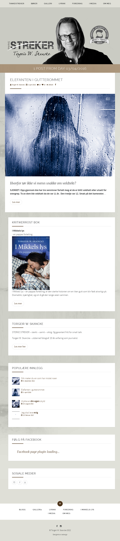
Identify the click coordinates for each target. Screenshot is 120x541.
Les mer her (20, 346)
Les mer (16, 202)
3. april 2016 (31, 85)
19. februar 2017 (28, 415)
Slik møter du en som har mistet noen (39, 378)
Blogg (22, 510)
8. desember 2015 (29, 381)
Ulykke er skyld (33, 401)
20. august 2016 (28, 404)
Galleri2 (37, 510)
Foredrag (77, 4)
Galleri (48, 4)
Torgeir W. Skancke (17, 85)
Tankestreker (16, 4)
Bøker (34, 4)
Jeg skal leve (29, 412)
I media (92, 4)
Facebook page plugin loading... (38, 452)
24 (39, 85)
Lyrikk (62, 4)
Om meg (107, 4)
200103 (50, 85)
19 (43, 85)
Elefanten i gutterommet (32, 389)
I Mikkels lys (87, 510)
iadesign (64, 534)
